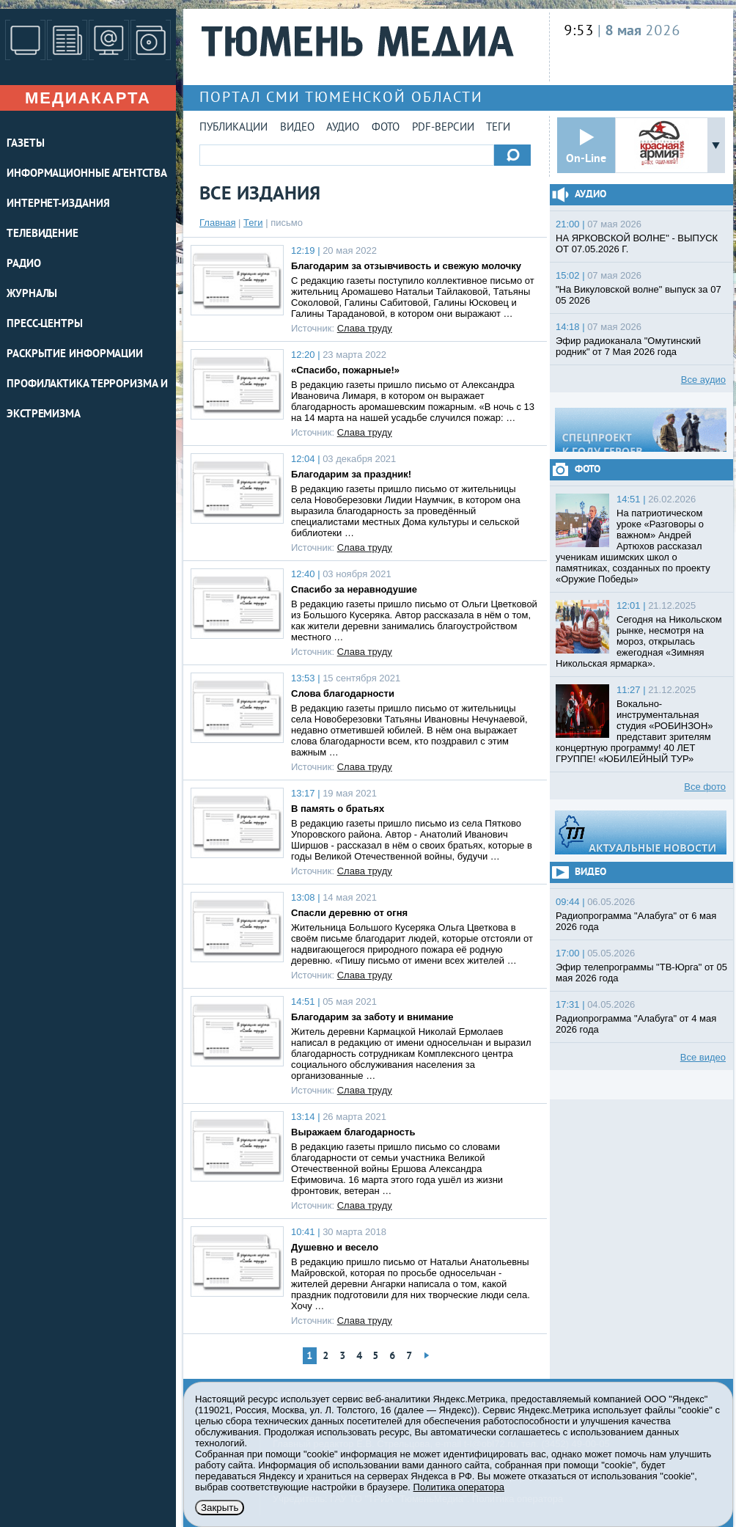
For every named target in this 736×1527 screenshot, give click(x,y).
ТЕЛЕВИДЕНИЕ (42, 234)
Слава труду (364, 328)
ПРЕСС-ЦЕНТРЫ (45, 325)
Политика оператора (458, 1487)
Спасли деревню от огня (349, 912)
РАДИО (24, 264)
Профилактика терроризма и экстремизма (87, 400)
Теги (498, 128)
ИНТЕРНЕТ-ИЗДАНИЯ (58, 204)
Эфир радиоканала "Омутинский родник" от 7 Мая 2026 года (628, 346)
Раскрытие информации (75, 355)
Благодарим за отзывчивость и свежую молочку (406, 265)
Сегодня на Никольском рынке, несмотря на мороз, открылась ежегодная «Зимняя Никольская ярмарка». (639, 641)
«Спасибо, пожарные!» (345, 370)
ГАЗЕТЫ (25, 144)
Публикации (233, 128)
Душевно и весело (334, 1247)
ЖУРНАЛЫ (32, 294)
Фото (386, 128)
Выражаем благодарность (353, 1132)
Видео (297, 128)
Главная (217, 222)
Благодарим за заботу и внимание (372, 1016)
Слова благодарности (342, 693)
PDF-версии (443, 128)
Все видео (703, 1057)
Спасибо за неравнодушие (354, 589)
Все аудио (703, 379)
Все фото (705, 786)
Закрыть (219, 1507)
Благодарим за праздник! (351, 474)
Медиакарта (88, 98)
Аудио (342, 128)
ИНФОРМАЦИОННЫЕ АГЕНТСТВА (87, 174)
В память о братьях (337, 808)
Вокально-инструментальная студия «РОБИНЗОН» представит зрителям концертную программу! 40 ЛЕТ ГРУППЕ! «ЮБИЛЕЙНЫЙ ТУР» (634, 731)
